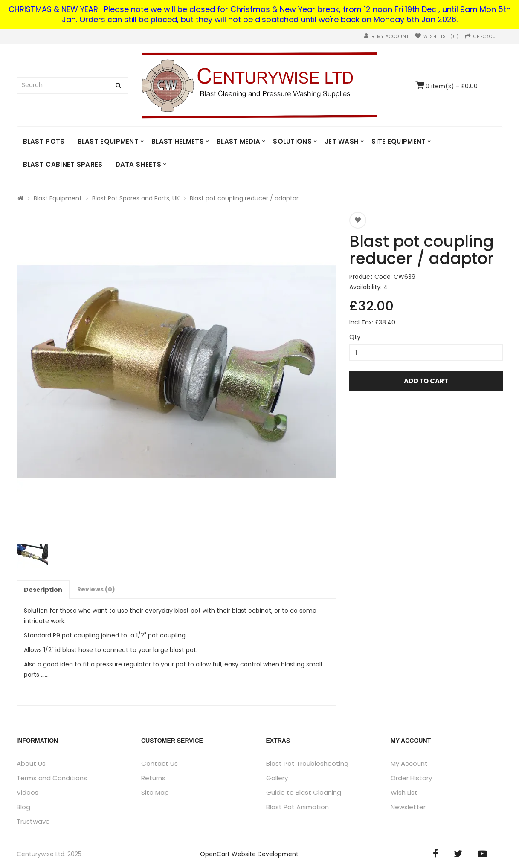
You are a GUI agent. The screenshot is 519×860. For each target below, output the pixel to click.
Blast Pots (44, 141)
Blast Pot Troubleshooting (307, 763)
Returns (153, 777)
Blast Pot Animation (297, 806)
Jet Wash (342, 141)
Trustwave (33, 821)
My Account (409, 763)
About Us (31, 763)
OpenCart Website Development (249, 854)
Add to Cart (426, 380)
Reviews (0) (96, 589)
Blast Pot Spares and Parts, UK (136, 198)
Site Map (155, 792)
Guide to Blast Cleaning (303, 792)
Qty (354, 337)
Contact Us (159, 763)
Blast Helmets (177, 141)
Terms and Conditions (52, 777)
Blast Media (238, 141)
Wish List (404, 792)
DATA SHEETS (138, 164)
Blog (23, 806)
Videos (27, 792)
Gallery (277, 777)
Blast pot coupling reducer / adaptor (244, 198)
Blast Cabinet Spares (63, 164)
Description (43, 589)
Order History (411, 777)
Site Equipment (398, 141)
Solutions (292, 141)
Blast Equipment (108, 141)
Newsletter (408, 806)
